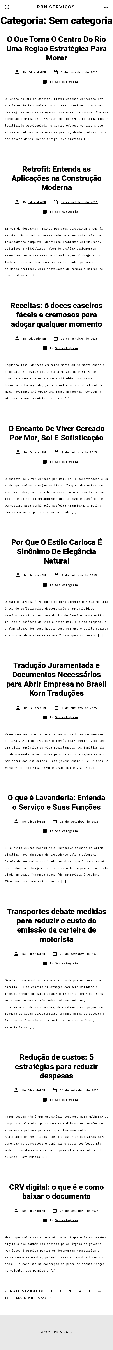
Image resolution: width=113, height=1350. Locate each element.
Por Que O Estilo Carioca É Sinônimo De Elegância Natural (56, 552)
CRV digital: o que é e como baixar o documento (56, 1192)
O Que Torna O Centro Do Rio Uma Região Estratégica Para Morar (56, 49)
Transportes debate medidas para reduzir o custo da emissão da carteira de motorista (56, 925)
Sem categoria (66, 82)
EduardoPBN (37, 72)
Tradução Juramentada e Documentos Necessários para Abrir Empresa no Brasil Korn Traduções (56, 679)
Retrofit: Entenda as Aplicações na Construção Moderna (56, 179)
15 (7, 1297)
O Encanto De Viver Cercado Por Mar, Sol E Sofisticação (57, 433)
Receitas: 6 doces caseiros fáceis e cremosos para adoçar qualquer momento (56, 315)
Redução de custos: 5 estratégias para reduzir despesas (56, 1067)
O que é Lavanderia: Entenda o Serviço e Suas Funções (56, 802)
